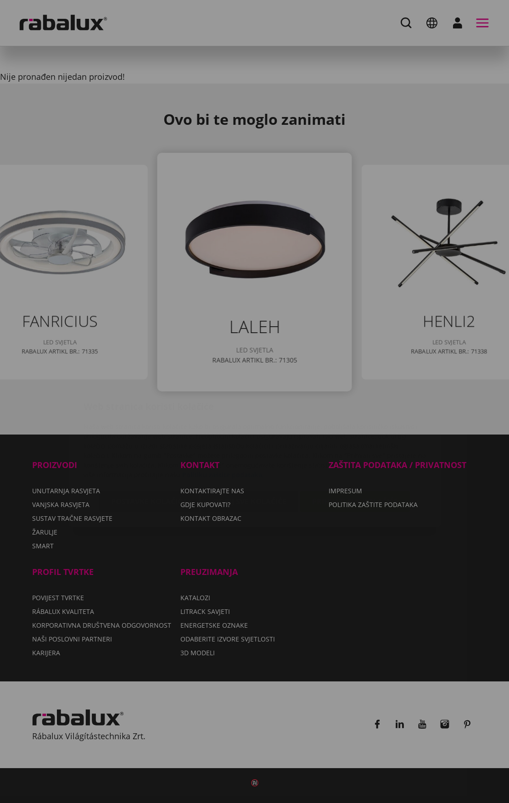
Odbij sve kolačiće (249, 447)
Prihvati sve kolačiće (355, 447)
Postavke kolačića (149, 447)
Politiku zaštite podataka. (223, 420)
